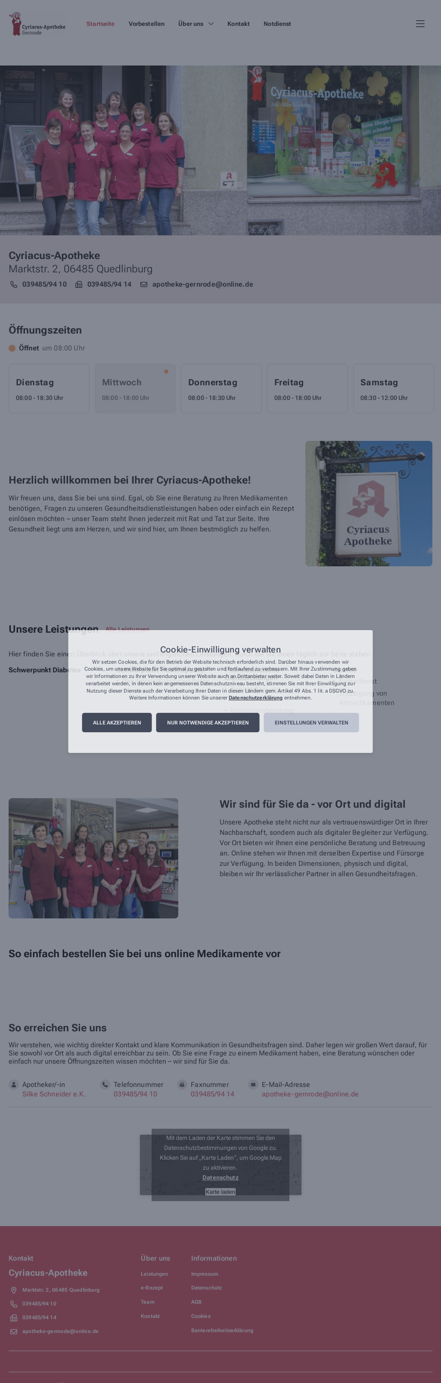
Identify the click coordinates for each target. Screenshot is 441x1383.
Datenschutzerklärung (256, 698)
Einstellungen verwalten (311, 723)
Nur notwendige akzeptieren (208, 723)
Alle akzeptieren (117, 723)
